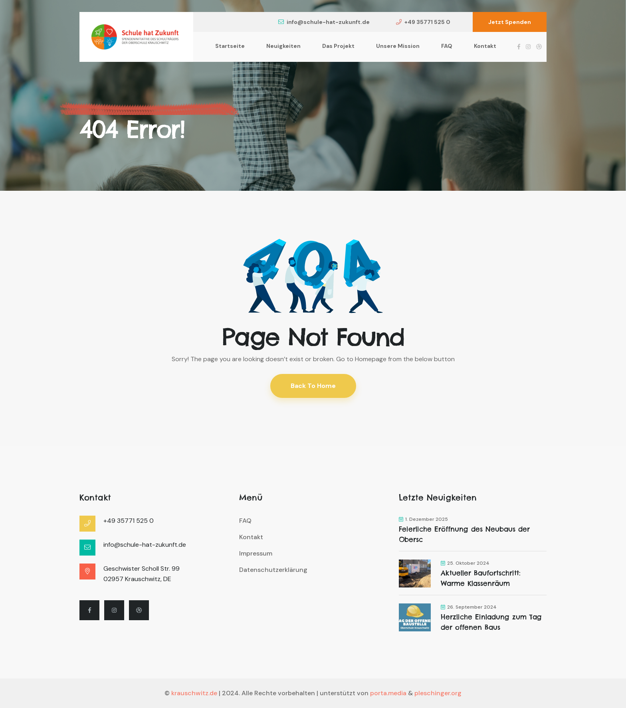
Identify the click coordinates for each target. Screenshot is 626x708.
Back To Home (313, 386)
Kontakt (485, 45)
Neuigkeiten (283, 45)
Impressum (255, 553)
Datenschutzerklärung (273, 570)
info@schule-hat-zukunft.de (324, 22)
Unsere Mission (398, 45)
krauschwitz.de (194, 693)
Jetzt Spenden (509, 22)
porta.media (388, 693)
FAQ (446, 45)
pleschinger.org (438, 693)
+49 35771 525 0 (423, 22)
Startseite (230, 45)
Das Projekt (338, 45)
